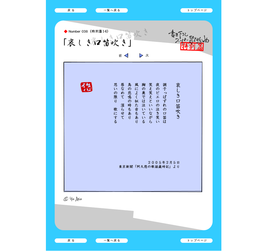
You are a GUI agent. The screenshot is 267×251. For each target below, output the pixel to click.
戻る (72, 10)
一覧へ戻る (112, 10)
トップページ (197, 10)
